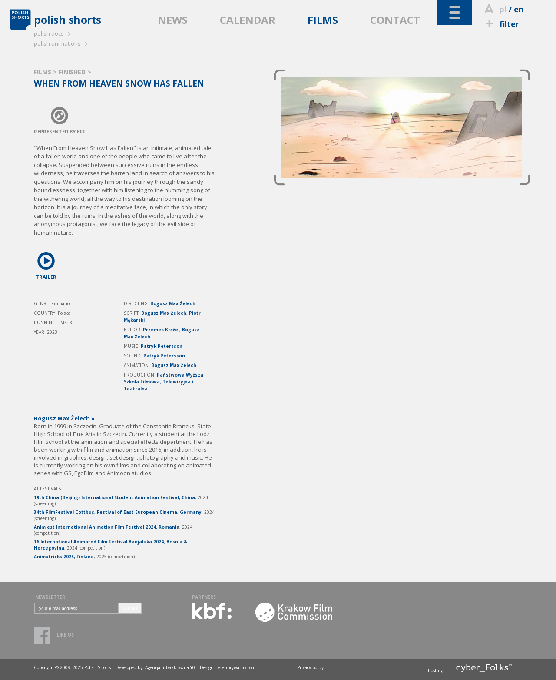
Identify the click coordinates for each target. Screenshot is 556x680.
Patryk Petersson (161, 346)
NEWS (173, 20)
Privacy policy (310, 667)
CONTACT (395, 20)
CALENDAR (247, 20)
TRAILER (46, 264)
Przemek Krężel (161, 330)
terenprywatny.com (235, 667)
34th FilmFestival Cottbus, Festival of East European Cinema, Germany (118, 512)
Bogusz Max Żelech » (64, 418)
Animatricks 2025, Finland (64, 556)
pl (503, 9)
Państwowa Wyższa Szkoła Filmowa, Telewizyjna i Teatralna (163, 382)
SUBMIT (130, 608)
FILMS (323, 20)
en (518, 9)
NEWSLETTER (50, 597)
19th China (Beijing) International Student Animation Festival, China (114, 497)
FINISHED (73, 72)
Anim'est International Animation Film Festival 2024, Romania (106, 527)
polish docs (53, 33)
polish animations (62, 43)
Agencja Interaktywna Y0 (170, 667)
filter (501, 24)
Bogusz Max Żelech (172, 303)
